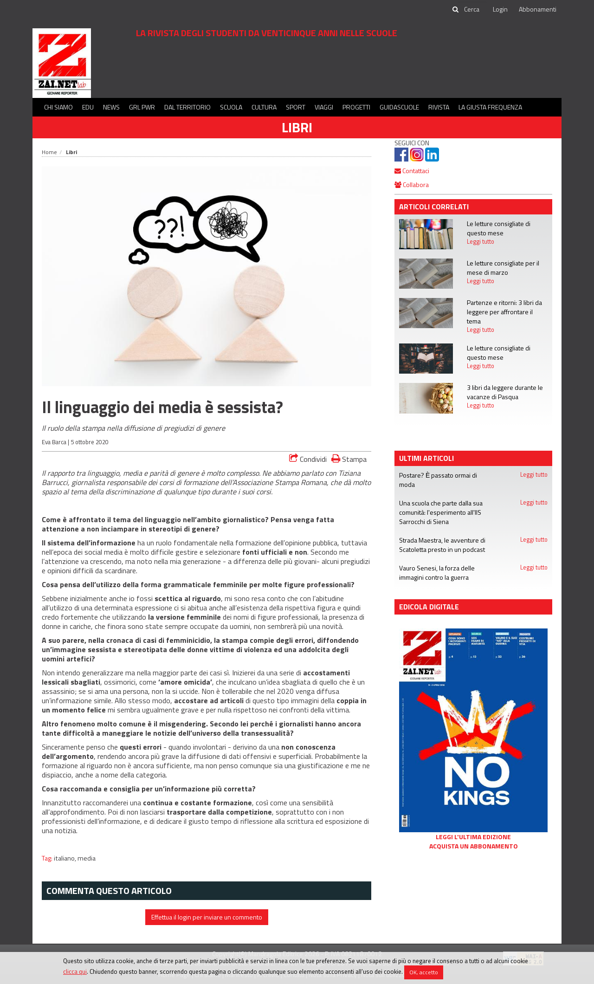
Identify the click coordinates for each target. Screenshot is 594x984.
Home (49, 152)
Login (500, 9)
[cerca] (472, 9)
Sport (295, 107)
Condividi (308, 459)
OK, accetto (423, 972)
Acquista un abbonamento (473, 846)
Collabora (411, 184)
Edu (88, 107)
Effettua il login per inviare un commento (206, 917)
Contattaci (411, 170)
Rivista (438, 107)
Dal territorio (187, 107)
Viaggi (324, 107)
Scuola (231, 107)
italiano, (65, 858)
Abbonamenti (537, 9)
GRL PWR (142, 107)
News (111, 107)
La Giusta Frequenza (490, 107)
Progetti (356, 107)
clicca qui (75, 971)
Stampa (349, 459)
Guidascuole (399, 107)
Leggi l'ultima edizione (473, 837)
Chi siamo (58, 107)
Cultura (264, 107)
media (86, 858)
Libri (297, 127)
